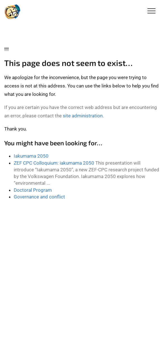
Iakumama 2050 (31, 156)
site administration (83, 115)
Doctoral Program (33, 190)
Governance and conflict (39, 197)
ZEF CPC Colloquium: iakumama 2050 (54, 163)
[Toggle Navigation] (151, 11)
